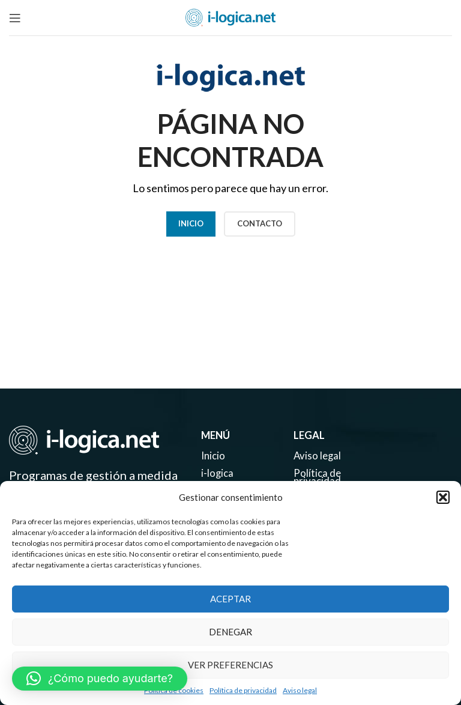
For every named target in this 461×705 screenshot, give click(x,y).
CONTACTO (259, 223)
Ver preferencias (230, 664)
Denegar (230, 631)
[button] (443, 497)
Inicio (190, 223)
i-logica (218, 476)
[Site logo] (230, 16)
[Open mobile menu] (15, 18)
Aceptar (230, 598)
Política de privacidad (243, 690)
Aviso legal (300, 690)
